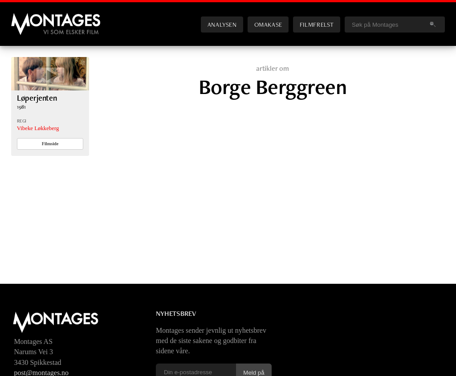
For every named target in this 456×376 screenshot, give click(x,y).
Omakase (268, 24)
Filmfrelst (317, 24)
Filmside (50, 143)
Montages (26, 17)
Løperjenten (37, 98)
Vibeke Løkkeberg (38, 128)
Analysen (222, 24)
